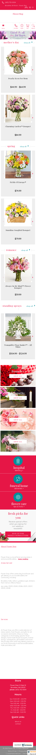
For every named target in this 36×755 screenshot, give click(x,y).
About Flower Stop (8, 546)
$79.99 (18, 238)
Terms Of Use (12, 751)
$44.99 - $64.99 (18, 87)
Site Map (26, 753)
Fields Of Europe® (18, 182)
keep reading (23, 559)
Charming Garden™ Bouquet (18, 126)
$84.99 (18, 134)
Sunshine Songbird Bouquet (18, 230)
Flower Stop (18, 14)
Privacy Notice (23, 751)
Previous (3, 69)
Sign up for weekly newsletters (18, 534)
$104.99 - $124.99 (18, 353)
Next (33, 69)
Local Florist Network (14, 753)
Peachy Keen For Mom (18, 78)
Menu (3, 28)
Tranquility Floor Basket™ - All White (18, 346)
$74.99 (18, 190)
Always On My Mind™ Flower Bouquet (18, 287)
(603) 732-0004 (10, 2)
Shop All (27, 42)
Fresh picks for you (18, 520)
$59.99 (18, 294)
